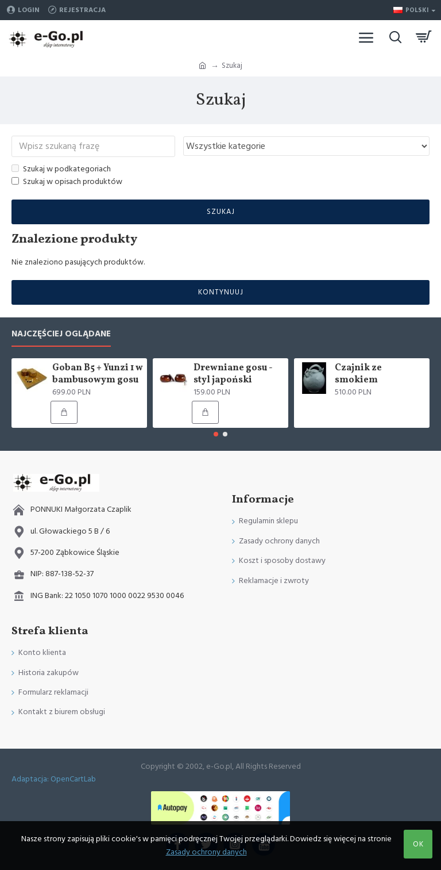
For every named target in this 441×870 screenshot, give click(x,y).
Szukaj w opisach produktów (66, 183)
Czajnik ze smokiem (358, 374)
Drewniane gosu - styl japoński (233, 374)
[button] (216, 434)
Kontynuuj (220, 293)
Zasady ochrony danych (206, 852)
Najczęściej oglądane (61, 334)
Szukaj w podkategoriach (61, 169)
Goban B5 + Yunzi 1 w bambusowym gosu (97, 374)
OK (418, 844)
